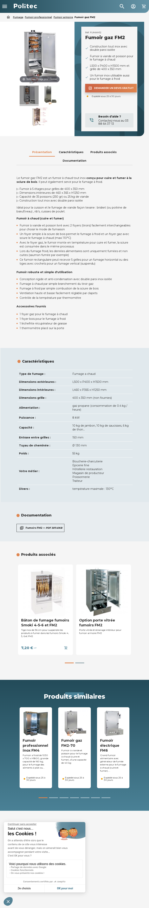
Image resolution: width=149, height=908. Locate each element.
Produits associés (103, 152)
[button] (43, 797)
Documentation (74, 160)
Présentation (42, 152)
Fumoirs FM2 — (40, 528)
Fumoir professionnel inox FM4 (35, 745)
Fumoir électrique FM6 (109, 745)
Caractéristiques (71, 152)
